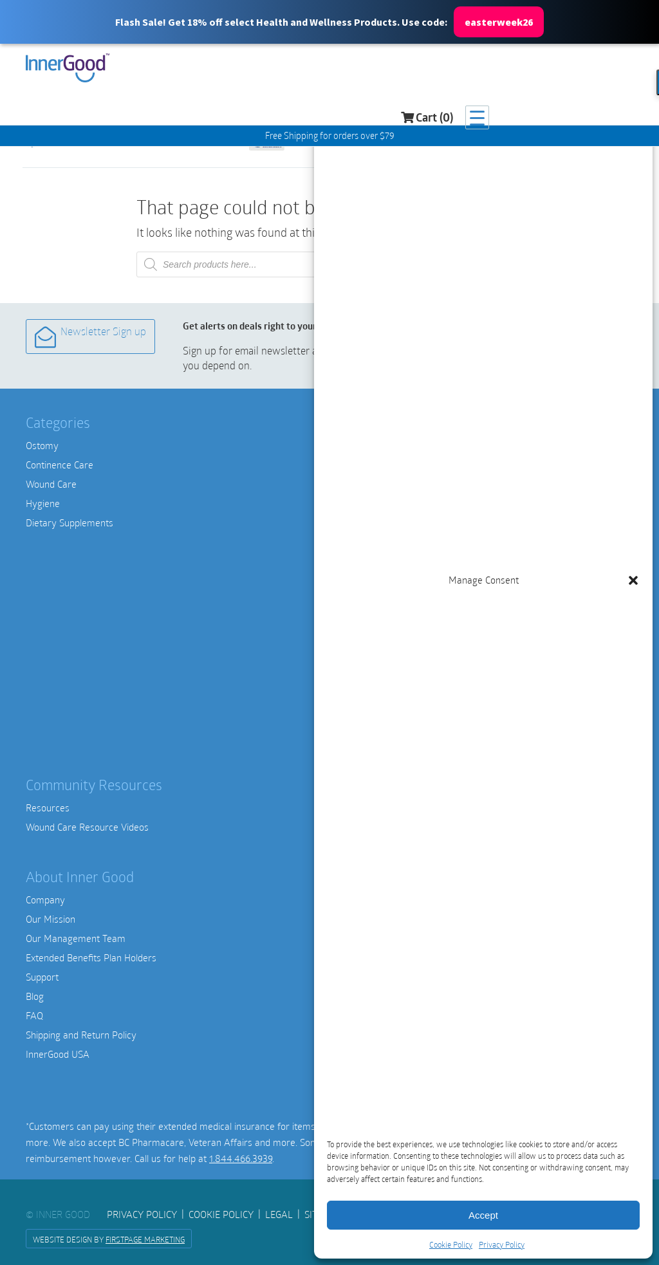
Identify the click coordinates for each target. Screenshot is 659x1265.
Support (42, 976)
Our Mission (50, 918)
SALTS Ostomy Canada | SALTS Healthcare (427, 522)
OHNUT (354, 638)
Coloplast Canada (374, 464)
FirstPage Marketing (145, 1239)
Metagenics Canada (380, 676)
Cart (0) (570, 70)
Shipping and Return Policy (81, 1034)
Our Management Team (75, 938)
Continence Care (59, 464)
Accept (483, 1215)
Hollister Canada (373, 503)
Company (45, 899)
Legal (279, 1214)
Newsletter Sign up (89, 336)
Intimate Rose (368, 619)
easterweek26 (499, 22)
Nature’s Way (367, 696)
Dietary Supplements (69, 522)
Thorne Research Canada (391, 715)
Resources (48, 807)
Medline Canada (372, 561)
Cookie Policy (450, 1244)
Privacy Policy (501, 1244)
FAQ (34, 1015)
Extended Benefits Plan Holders (91, 957)
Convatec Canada (375, 483)
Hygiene (43, 503)
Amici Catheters (372, 445)
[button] (329, 22)
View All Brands (372, 734)
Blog (35, 996)
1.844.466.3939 (240, 1158)
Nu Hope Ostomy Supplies (393, 541)
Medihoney (362, 580)
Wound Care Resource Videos (87, 826)
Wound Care (51, 483)
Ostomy (42, 445)
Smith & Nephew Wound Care (401, 599)
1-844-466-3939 (373, 987)
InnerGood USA (57, 1054)
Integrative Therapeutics (390, 657)
